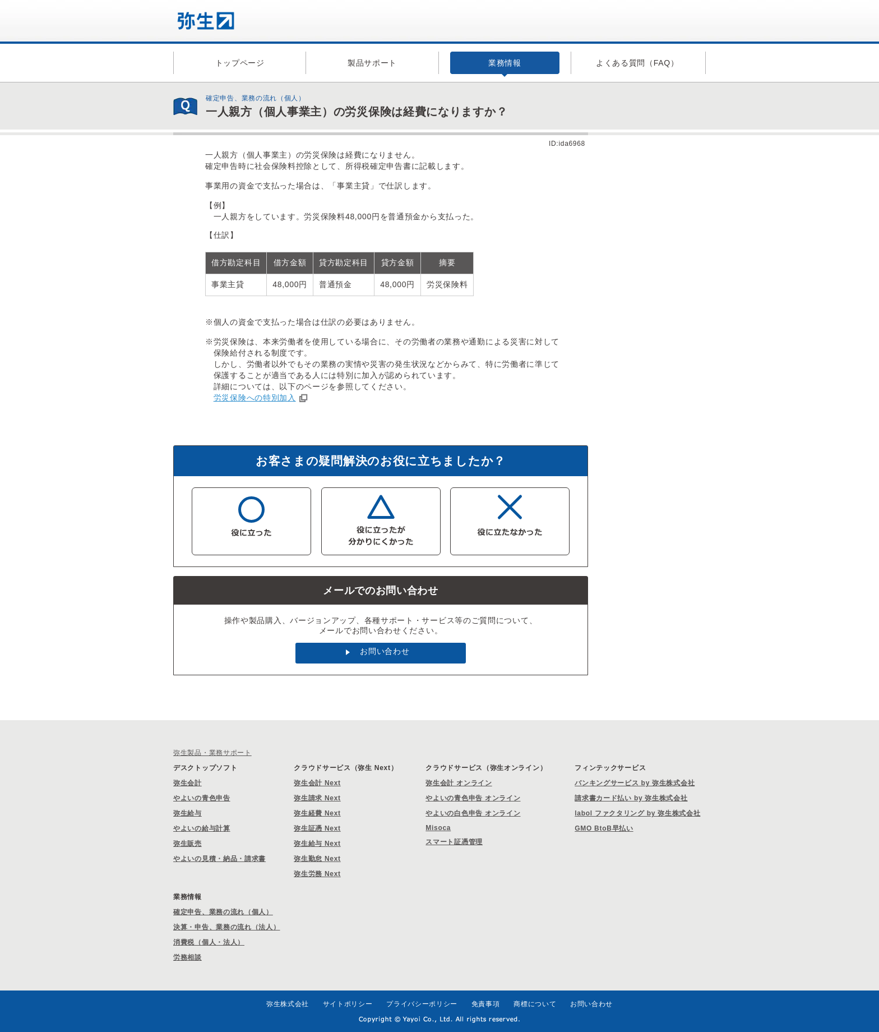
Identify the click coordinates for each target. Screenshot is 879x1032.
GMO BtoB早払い (604, 828)
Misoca (438, 828)
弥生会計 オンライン (458, 783)
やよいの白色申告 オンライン (472, 813)
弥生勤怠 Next (317, 859)
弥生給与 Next (317, 843)
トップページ (240, 62)
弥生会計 (187, 783)
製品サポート (372, 62)
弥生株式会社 (287, 1004)
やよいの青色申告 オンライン (472, 798)
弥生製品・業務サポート (212, 753)
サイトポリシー (348, 1004)
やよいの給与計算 (201, 828)
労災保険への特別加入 (255, 397)
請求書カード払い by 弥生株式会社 (631, 798)
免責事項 (485, 1004)
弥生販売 (187, 843)
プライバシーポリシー (421, 1004)
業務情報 (504, 62)
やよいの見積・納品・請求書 (219, 859)
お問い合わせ (384, 651)
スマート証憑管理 (454, 842)
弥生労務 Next (317, 874)
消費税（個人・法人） (208, 942)
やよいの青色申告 (201, 798)
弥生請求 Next (317, 798)
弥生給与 (187, 813)
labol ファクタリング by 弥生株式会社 (637, 813)
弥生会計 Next (317, 783)
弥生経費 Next (317, 813)
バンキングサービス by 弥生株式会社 (635, 783)
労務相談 (187, 957)
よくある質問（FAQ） (637, 62)
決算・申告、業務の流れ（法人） (226, 927)
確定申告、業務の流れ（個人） (223, 912)
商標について (534, 1004)
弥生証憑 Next (317, 828)
